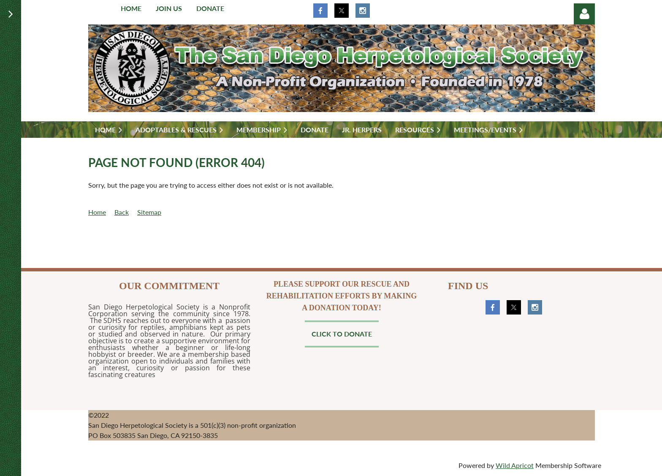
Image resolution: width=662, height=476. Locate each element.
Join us (169, 8)
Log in (584, 14)
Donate (210, 8)
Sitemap (149, 212)
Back (121, 212)
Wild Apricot (515, 465)
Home (131, 8)
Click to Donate (342, 334)
